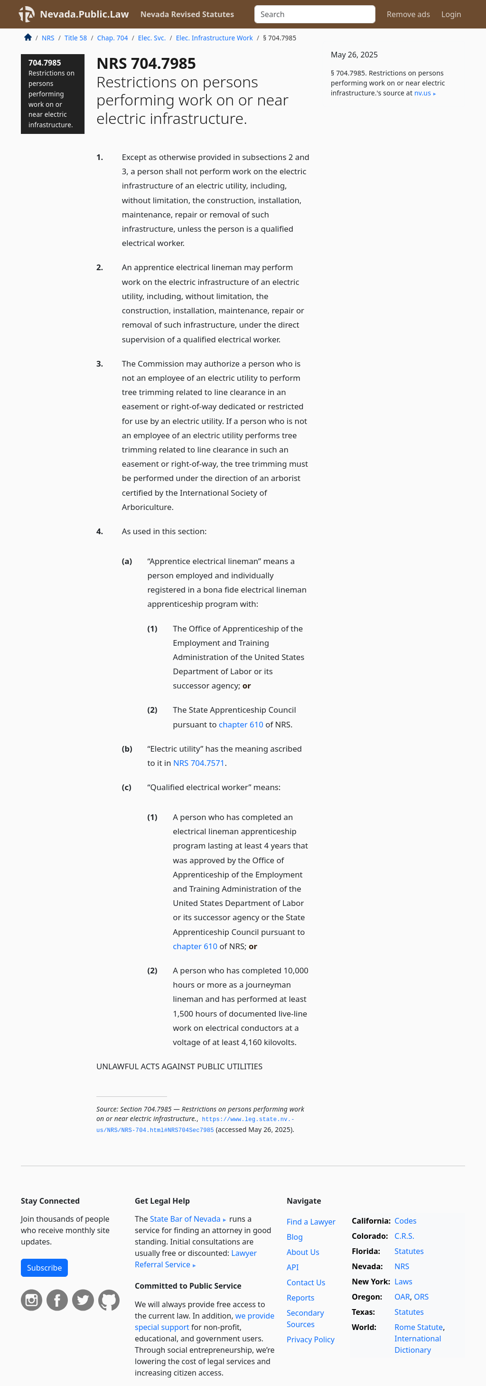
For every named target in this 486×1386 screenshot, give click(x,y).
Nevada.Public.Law (84, 14)
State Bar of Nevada (185, 1219)
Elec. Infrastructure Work (214, 37)
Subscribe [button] (44, 1268)
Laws (403, 1281)
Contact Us (306, 1282)
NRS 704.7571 (198, 762)
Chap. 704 (112, 37)
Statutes (409, 1251)
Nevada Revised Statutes (187, 14)
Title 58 (76, 37)
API (293, 1267)
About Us (303, 1252)
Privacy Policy (311, 1339)
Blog (295, 1237)
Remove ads (408, 14)
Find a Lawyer (311, 1221)
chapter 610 (241, 724)
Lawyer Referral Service (196, 1259)
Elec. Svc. (152, 37)
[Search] (314, 14)
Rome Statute (418, 1327)
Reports (301, 1297)
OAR (402, 1297)
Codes (405, 1221)
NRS (48, 37)
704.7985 (51, 93)
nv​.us (422, 92)
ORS (421, 1297)
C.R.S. (404, 1236)
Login (451, 14)
